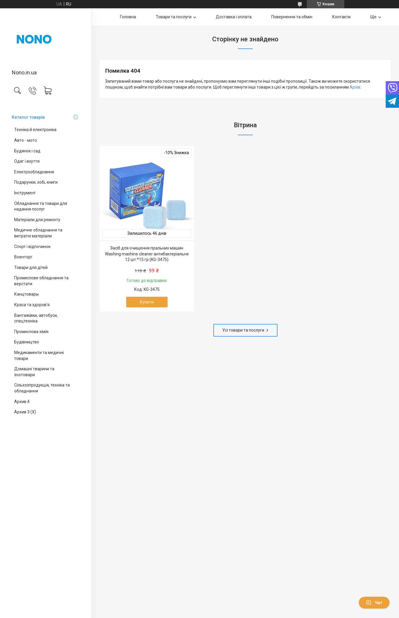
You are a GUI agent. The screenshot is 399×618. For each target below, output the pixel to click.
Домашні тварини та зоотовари (34, 371)
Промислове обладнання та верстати (41, 280)
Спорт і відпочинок (32, 246)
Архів (355, 87)
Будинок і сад (27, 151)
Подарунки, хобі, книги (36, 182)
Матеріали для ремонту (37, 219)
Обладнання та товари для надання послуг (40, 206)
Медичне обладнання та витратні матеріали (38, 233)
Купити (147, 302)
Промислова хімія (31, 331)
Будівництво (26, 342)
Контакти (341, 16)
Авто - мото (25, 140)
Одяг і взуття (27, 161)
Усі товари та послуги (243, 330)
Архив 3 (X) (25, 412)
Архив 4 (22, 401)
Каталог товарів (28, 117)
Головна (128, 16)
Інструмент (25, 192)
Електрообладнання (34, 171)
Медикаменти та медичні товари (39, 355)
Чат (374, 602)
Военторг (23, 257)
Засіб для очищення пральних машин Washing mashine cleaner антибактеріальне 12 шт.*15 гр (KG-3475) (147, 254)
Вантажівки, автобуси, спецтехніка (36, 318)
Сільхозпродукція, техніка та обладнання (42, 388)
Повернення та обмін (291, 16)
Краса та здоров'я (32, 304)
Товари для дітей (31, 267)
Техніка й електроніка (35, 129)
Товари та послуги (174, 16)
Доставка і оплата (234, 16)
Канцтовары (26, 294)
